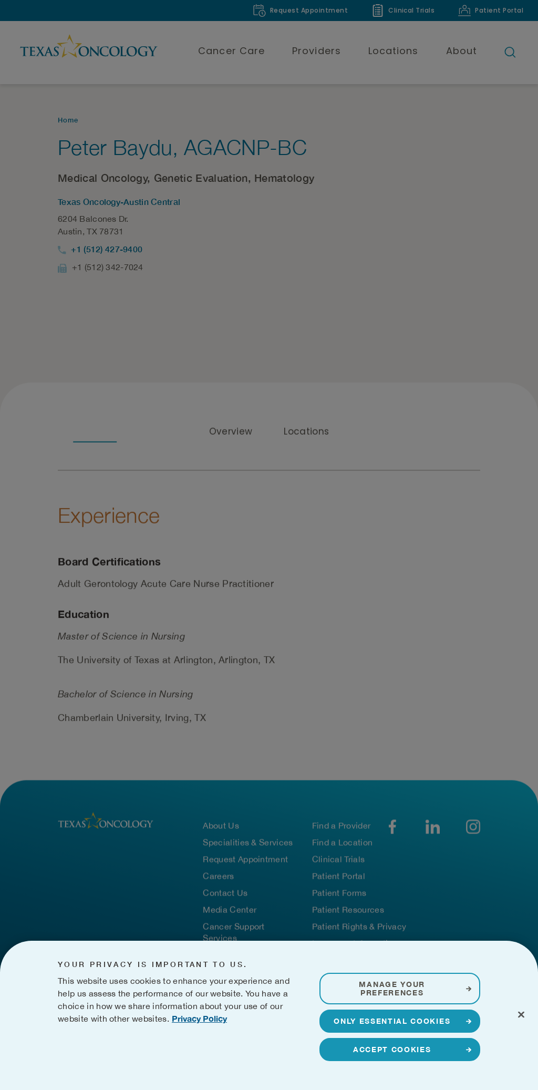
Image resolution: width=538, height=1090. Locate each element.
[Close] (521, 1045)
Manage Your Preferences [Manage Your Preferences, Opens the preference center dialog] (392, 1018)
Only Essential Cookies (392, 1051)
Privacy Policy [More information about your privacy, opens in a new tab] (199, 1049)
